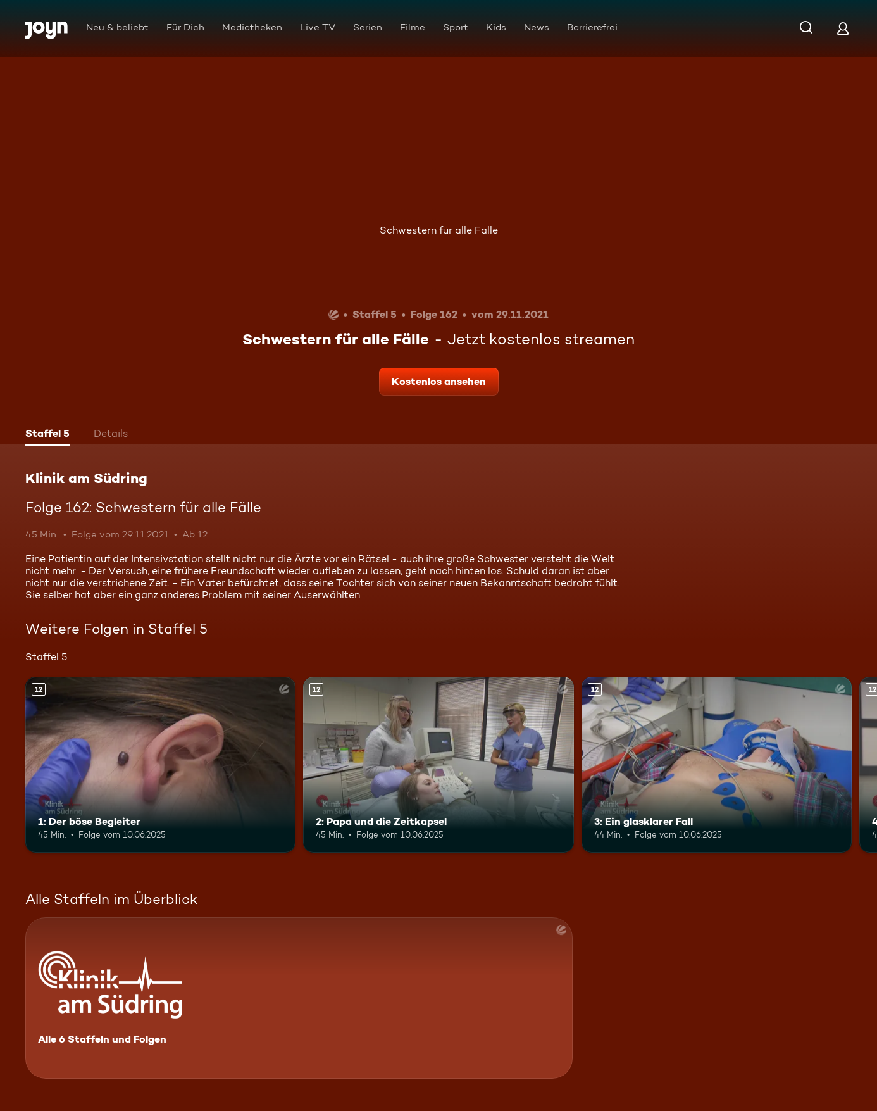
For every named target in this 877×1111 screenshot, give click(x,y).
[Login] (842, 28)
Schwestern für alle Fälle (439, 230)
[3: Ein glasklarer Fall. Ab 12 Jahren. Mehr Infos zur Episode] (717, 765)
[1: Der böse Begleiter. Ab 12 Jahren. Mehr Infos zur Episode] (160, 765)
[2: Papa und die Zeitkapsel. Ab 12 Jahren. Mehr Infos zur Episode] (438, 765)
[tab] (47, 435)
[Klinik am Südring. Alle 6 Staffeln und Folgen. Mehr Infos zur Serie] (299, 998)
